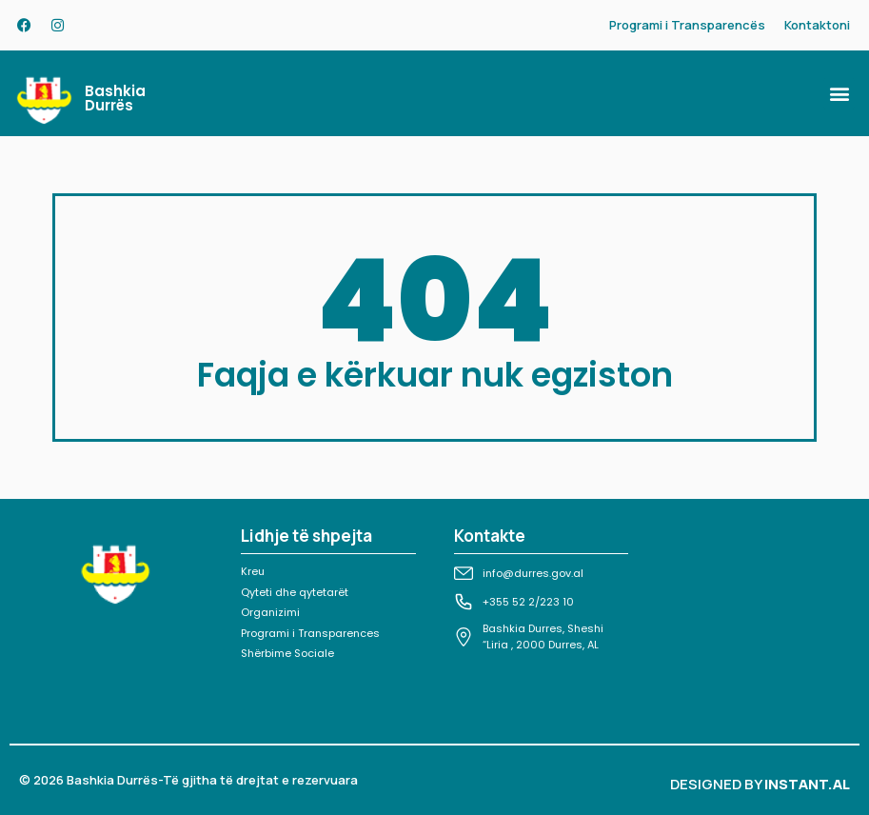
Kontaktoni (817, 24)
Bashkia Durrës (115, 98)
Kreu (253, 571)
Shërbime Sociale (287, 653)
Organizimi (270, 612)
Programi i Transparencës (687, 24)
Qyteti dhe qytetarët (294, 592)
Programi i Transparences (310, 633)
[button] (839, 93)
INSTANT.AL (807, 784)
